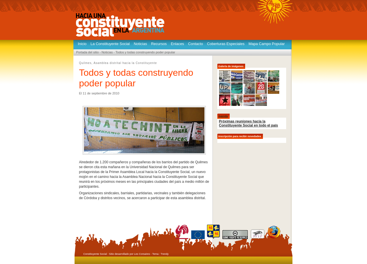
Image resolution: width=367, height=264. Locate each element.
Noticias (140, 44)
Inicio (82, 44)
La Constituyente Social (110, 44)
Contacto (195, 44)
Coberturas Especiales (226, 44)
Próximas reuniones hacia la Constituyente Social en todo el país (248, 123)
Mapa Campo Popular (267, 44)
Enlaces (177, 44)
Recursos (159, 44)
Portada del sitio (87, 52)
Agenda (223, 116)
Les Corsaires (142, 254)
